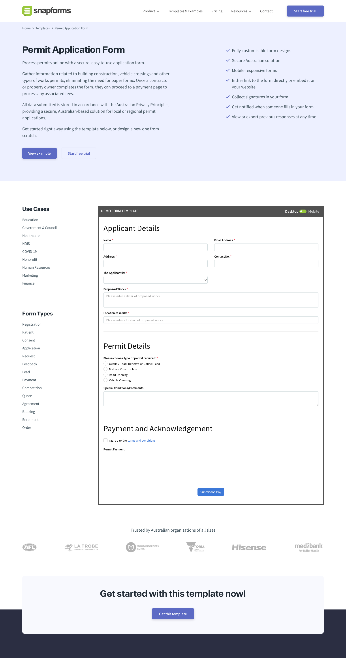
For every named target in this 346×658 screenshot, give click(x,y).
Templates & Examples (185, 11)
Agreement (30, 403)
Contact (266, 11)
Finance (28, 283)
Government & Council (39, 227)
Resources (239, 11)
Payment (29, 380)
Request (28, 356)
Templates (43, 28)
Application (31, 348)
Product (149, 11)
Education (30, 219)
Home (26, 28)
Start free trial (305, 11)
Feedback (29, 364)
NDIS (26, 243)
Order (26, 427)
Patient (28, 332)
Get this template (173, 614)
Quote (27, 396)
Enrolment (30, 419)
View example (41, 153)
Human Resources (36, 267)
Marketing (30, 275)
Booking (28, 411)
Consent (28, 340)
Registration (31, 324)
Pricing (216, 11)
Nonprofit (29, 259)
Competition (32, 388)
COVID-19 (29, 251)
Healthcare (30, 235)
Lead (26, 372)
